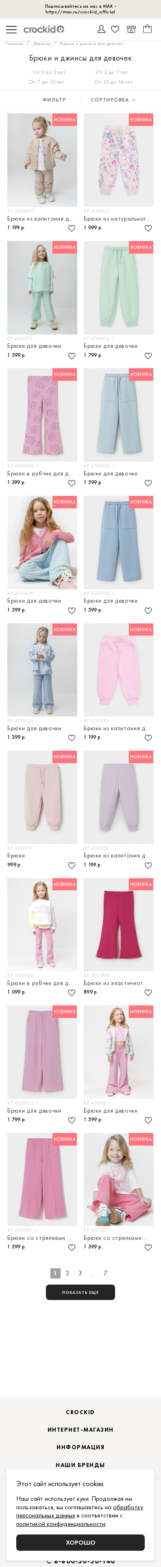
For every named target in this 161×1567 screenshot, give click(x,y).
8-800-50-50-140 (84, 1561)
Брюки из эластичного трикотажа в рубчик (119, 983)
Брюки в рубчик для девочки (42, 474)
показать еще (80, 1292)
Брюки (16, 856)
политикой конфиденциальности (60, 1523)
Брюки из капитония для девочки (42, 219)
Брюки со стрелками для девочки (42, 1238)
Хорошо (81, 1542)
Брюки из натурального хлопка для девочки (119, 219)
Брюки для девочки (34, 346)
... (93, 1273)
